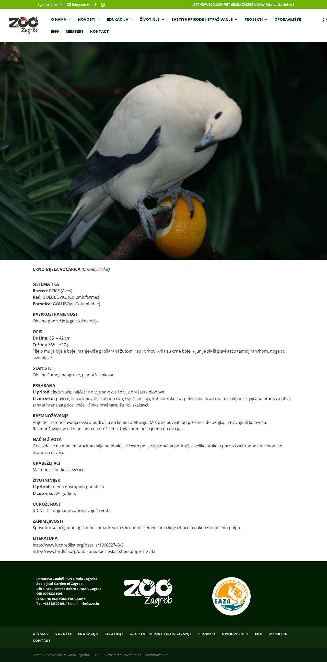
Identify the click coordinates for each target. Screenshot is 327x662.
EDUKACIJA (117, 20)
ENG (55, 32)
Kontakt (99, 32)
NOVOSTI (86, 20)
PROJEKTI (253, 20)
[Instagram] (103, 5)
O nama (58, 20)
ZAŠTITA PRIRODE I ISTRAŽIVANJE (202, 20)
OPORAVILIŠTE (287, 20)
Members (75, 32)
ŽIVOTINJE (150, 20)
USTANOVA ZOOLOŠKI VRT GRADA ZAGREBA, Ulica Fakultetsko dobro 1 (243, 5)
